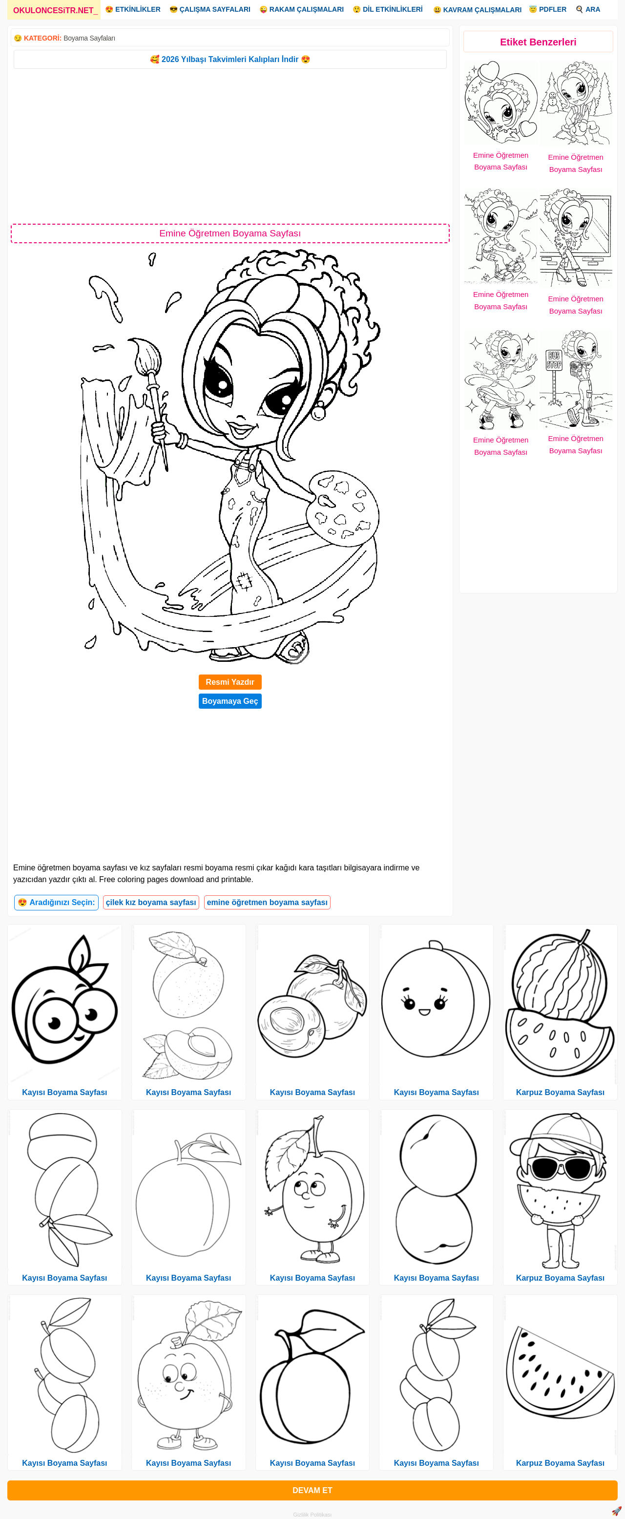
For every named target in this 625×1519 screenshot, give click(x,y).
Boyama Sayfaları (89, 38)
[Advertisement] (230, 145)
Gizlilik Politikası (312, 1515)
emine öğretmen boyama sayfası (267, 902)
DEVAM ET (312, 1490)
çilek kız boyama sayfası (151, 902)
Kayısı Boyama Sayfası (64, 1092)
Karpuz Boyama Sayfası (560, 1092)
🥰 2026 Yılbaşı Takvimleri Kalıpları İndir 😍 (230, 59)
